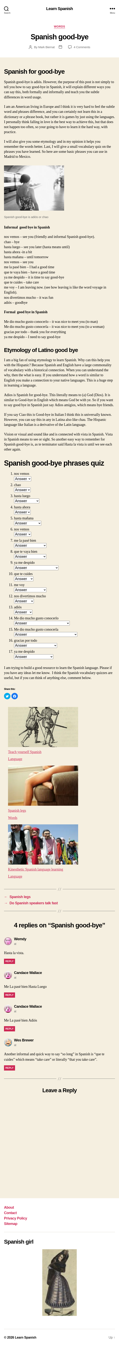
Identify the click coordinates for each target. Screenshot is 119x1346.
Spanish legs (17, 811)
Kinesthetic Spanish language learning (35, 869)
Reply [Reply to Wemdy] (9, 961)
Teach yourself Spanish (25, 752)
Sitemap (10, 1224)
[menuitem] (59, 733)
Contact (10, 1213)
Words (59, 26)
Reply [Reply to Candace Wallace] (9, 995)
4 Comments (82, 47)
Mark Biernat (46, 47)
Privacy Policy (15, 1218)
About (9, 1207)
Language (15, 759)
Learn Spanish (59, 8)
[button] (7, 696)
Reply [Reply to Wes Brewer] (9, 1068)
